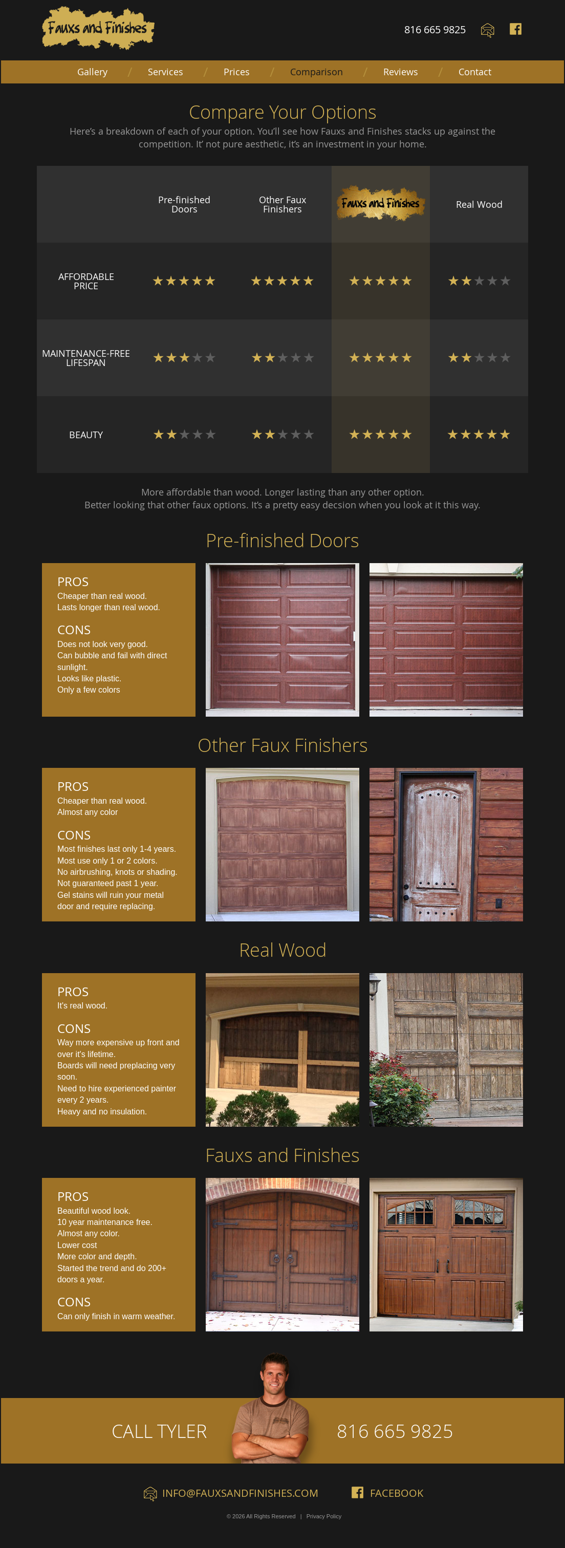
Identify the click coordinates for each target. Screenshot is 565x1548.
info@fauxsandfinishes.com (240, 1493)
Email (487, 30)
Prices (237, 72)
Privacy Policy (324, 1516)
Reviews (400, 72)
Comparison (316, 72)
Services (165, 72)
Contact (475, 72)
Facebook (516, 30)
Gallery (92, 72)
